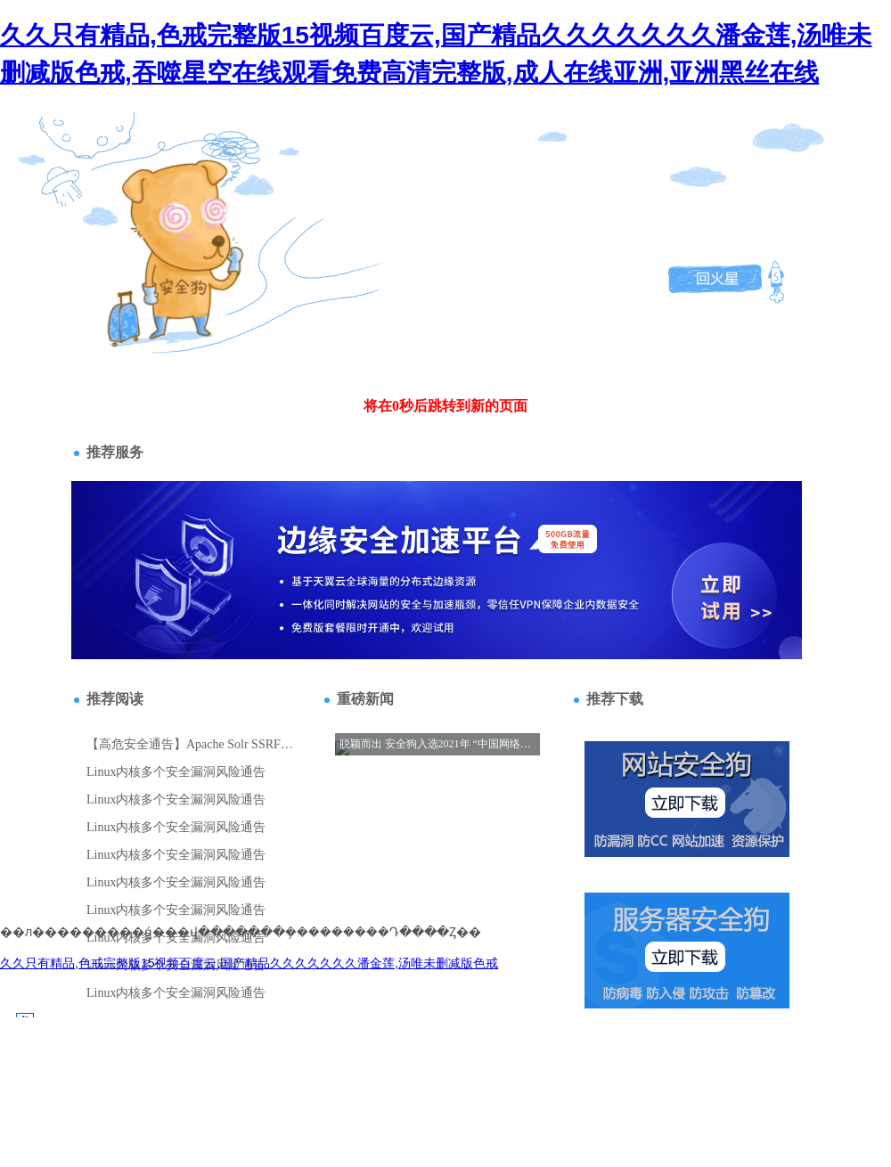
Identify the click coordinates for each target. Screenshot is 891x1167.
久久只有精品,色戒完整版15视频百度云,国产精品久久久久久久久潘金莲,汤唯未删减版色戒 (249, 963)
